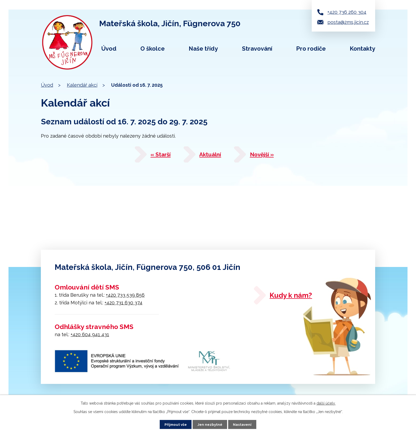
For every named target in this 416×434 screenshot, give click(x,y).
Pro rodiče (311, 48)
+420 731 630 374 (123, 302)
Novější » (270, 155)
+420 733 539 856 (125, 295)
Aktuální (211, 155)
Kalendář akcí (82, 85)
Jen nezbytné (210, 424)
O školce (152, 48)
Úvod (108, 48)
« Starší (153, 155)
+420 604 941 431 (90, 334)
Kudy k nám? (297, 296)
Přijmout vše (175, 424)
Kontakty (362, 48)
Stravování (257, 48)
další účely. (326, 403)
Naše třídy (203, 48)
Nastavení (243, 424)
